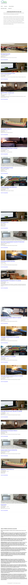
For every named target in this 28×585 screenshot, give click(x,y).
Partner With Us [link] (11, 6)
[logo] (4, 2)
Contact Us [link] (10, 8)
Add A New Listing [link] (3, 8)
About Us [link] (5, 6)
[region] (14, 35)
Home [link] (2, 6)
